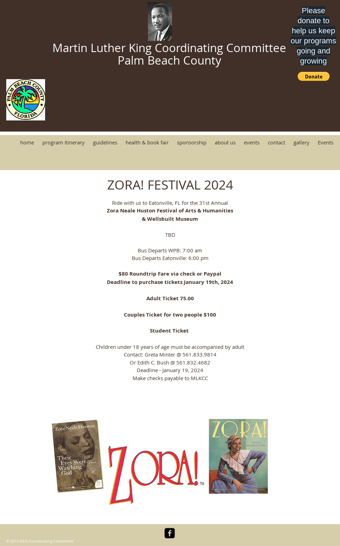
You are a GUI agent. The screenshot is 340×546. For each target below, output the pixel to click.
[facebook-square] (169, 533)
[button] (314, 76)
